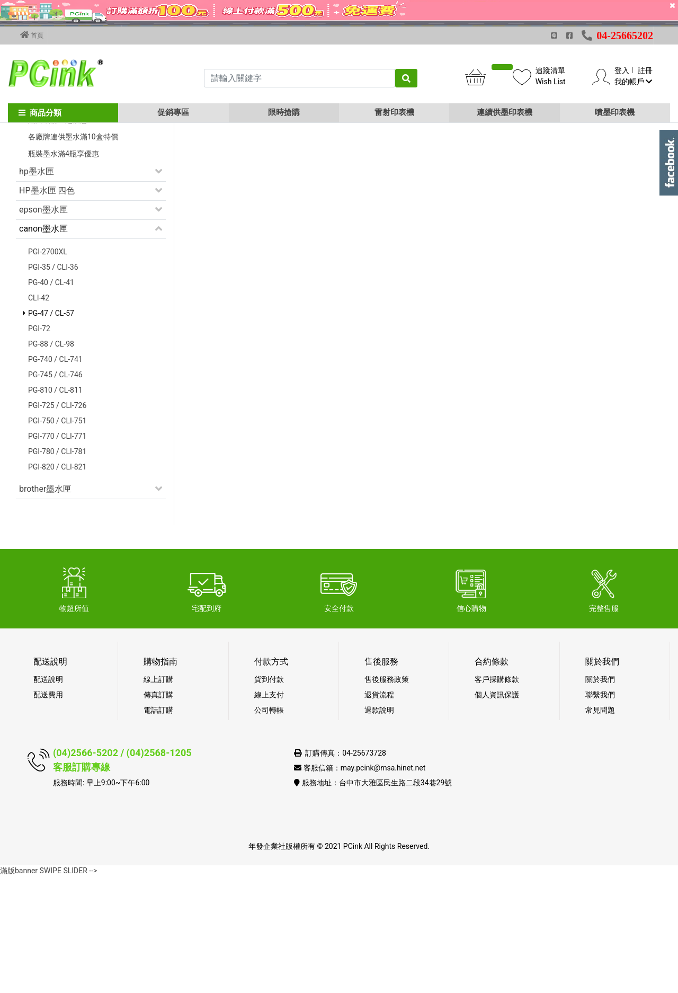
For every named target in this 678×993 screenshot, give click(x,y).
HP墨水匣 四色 (47, 307)
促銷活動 (36, 196)
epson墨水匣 (43, 326)
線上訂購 (158, 796)
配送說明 (48, 796)
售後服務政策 (386, 796)
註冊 (645, 70)
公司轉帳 (269, 826)
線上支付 (269, 811)
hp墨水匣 (36, 288)
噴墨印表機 (615, 112)
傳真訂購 (158, 811)
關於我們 (600, 796)
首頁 (31, 35)
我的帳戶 (633, 81)
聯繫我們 (600, 811)
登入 (621, 70)
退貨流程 (379, 811)
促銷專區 (173, 112)
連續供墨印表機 (504, 112)
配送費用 (48, 811)
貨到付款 (269, 796)
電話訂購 (158, 826)
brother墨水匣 (45, 605)
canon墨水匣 (43, 345)
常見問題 (600, 826)
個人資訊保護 (497, 811)
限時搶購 (284, 112)
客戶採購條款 (497, 796)
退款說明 (379, 826)
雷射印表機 (394, 112)
